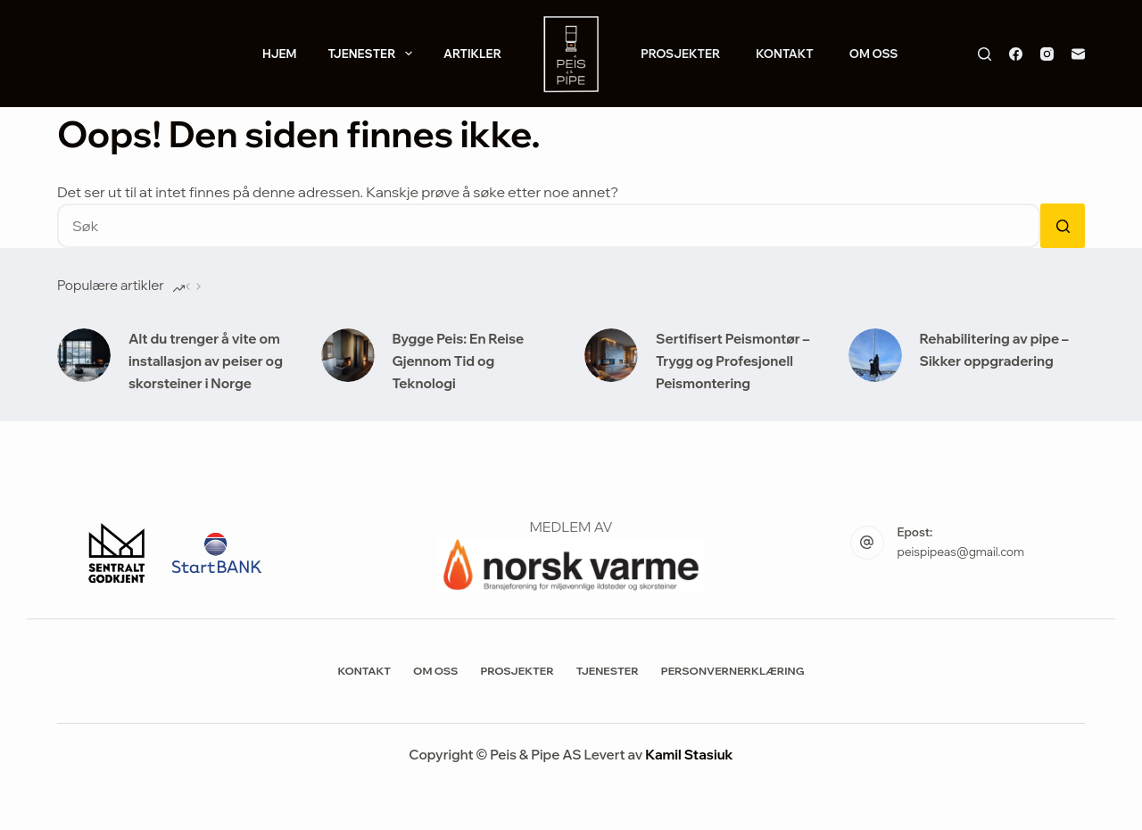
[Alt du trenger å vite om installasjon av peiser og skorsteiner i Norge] (84, 355)
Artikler (472, 53)
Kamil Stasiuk (688, 754)
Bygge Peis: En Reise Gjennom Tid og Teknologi (459, 361)
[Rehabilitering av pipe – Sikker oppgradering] (875, 355)
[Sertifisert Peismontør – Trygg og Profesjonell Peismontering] (611, 355)
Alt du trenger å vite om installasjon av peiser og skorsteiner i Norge (205, 361)
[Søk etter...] (548, 225)
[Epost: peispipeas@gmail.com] (867, 543)
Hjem (279, 53)
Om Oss (873, 53)
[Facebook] (1015, 54)
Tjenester (372, 53)
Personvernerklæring (733, 670)
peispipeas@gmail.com (961, 551)
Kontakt (785, 53)
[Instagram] (1047, 54)
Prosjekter (680, 53)
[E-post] (1078, 54)
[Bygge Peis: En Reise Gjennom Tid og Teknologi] (348, 355)
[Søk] (984, 54)
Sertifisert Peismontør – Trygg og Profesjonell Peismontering (732, 361)
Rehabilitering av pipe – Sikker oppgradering (994, 349)
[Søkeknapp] (1062, 225)
